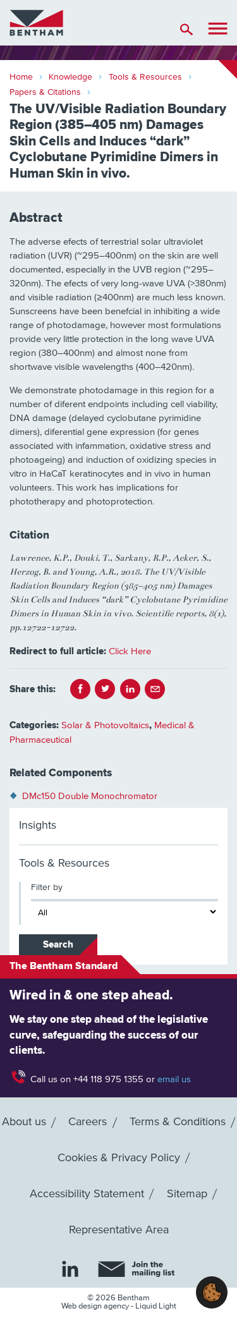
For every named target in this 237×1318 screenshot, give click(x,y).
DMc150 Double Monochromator (89, 796)
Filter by (47, 887)
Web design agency (96, 1306)
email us (174, 1079)
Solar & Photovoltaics (105, 725)
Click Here (130, 651)
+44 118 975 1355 (108, 1079)
